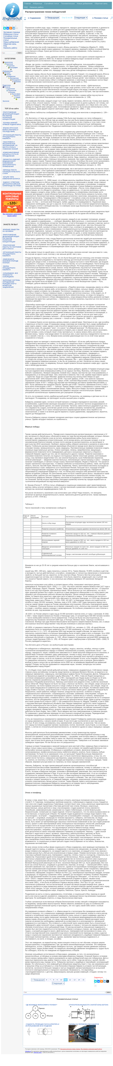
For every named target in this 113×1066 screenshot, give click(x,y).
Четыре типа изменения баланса (11, 178)
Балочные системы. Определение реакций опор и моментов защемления (11, 283)
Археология (8, 62)
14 (79, 980)
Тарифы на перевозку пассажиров (84, 1024)
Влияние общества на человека (11, 230)
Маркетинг (12, 76)
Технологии (12, 90)
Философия (16, 94)
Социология (10, 89)
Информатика (7, 71)
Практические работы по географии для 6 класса (12, 247)
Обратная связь (9, 44)
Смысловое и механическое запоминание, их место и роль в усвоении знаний (10, 145)
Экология (6, 101)
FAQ (5, 46)
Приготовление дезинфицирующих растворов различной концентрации (11, 115)
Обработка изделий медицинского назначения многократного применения (11, 163)
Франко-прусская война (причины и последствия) (10, 129)
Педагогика (6, 85)
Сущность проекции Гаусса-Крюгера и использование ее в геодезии (42, 1025)
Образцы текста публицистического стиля (11, 171)
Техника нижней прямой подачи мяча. (12, 123)
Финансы (17, 96)
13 (75, 980)
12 (70, 980)
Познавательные (68, 3)
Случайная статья (10, 36)
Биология (9, 64)
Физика (12, 92)
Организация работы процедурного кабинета (12, 136)
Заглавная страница (11, 32)
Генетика (11, 66)
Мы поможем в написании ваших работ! (12, 215)
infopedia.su (28, 1051)
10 (61, 980)
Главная (27, 3)
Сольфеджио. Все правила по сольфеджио (10, 275)
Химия (18, 97)
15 (83, 980)
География (14, 67)
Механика (17, 82)
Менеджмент (16, 80)
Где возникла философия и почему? (41, 1005)
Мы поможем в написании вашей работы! (91, 1049)
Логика (8, 75)
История (7, 73)
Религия (7, 87)
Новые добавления (11, 42)
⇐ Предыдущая (52, 18)
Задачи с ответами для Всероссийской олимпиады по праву (12, 184)
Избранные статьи (10, 34)
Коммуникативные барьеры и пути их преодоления (11, 154)
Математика (14, 78)
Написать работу (10, 48)
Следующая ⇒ (81, 18)
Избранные (37, 3)
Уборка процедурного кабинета (9, 268)
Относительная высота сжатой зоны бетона (88, 1005)
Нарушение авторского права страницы (70, 1049)
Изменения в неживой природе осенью (10, 261)
